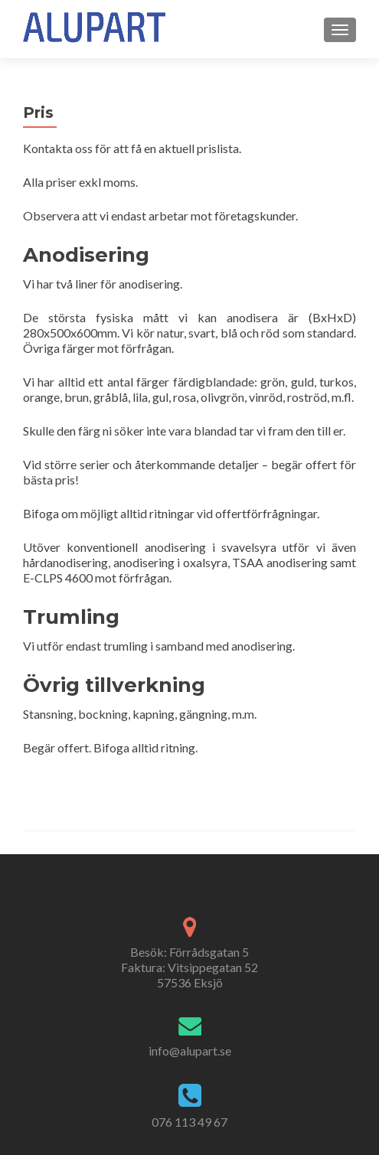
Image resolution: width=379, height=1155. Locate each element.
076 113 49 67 (189, 1121)
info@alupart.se (190, 1050)
